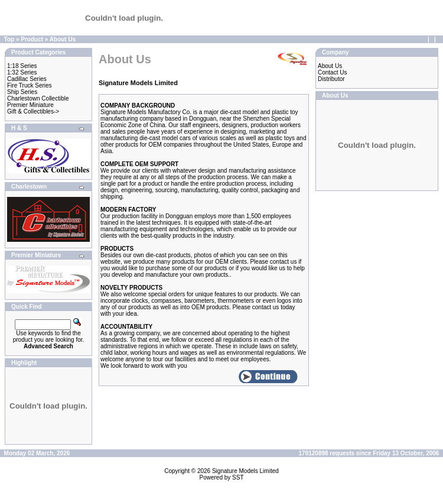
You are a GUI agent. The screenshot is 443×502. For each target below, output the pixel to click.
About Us (63, 39)
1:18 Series (22, 66)
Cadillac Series (27, 79)
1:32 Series (22, 72)
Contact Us (332, 72)
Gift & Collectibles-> (33, 111)
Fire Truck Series (29, 85)
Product (32, 39)
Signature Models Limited (245, 471)
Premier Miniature (30, 105)
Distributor (331, 79)
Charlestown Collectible (38, 98)
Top (9, 39)
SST (237, 477)
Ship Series (22, 92)
